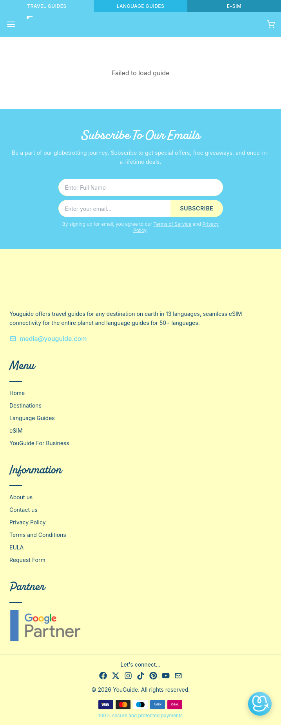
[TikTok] (141, 676)
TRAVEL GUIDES (46, 6)
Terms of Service (173, 224)
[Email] (178, 676)
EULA (16, 547)
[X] (116, 676)
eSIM (16, 430)
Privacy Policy (27, 522)
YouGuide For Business (39, 443)
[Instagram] (128, 676)
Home (17, 393)
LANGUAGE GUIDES (141, 6)
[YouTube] (166, 676)
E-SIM (234, 6)
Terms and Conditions (37, 534)
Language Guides (32, 418)
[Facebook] (103, 676)
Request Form (27, 559)
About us (21, 497)
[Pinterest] (153, 676)
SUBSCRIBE (196, 208)
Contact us (23, 509)
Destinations (25, 405)
